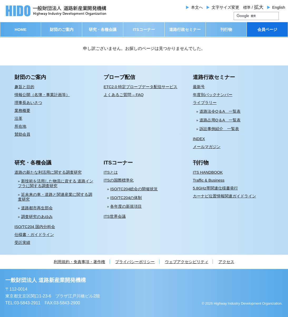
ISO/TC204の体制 (126, 197)
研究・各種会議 (102, 29)
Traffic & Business (208, 180)
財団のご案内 (62, 29)
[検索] (250, 16)
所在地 (20, 126)
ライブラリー (205, 102)
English (278, 7)
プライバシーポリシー (135, 261)
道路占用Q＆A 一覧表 (220, 120)
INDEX (199, 138)
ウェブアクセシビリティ (186, 261)
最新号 (199, 86)
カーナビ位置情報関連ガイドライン (224, 196)
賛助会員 (22, 134)
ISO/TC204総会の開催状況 (134, 189)
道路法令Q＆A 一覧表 (220, 111)
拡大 (258, 7)
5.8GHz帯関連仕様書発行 (215, 188)
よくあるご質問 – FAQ (124, 94)
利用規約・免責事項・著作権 (79, 261)
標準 (247, 7)
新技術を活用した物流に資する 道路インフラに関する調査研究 (55, 183)
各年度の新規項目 (126, 206)
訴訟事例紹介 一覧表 (219, 128)
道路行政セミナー (185, 29)
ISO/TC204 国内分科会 (34, 226)
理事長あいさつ (28, 102)
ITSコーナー (144, 29)
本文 (197, 7)
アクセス (226, 261)
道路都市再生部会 (37, 208)
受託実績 (22, 242)
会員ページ (267, 29)
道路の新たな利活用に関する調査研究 (48, 172)
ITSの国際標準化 (118, 180)
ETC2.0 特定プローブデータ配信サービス (140, 86)
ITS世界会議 (114, 216)
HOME (21, 29)
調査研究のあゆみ (37, 216)
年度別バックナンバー (212, 94)
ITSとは (111, 172)
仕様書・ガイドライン (34, 234)
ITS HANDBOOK (208, 172)
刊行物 (226, 29)
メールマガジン (207, 146)
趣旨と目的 (24, 86)
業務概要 (22, 110)
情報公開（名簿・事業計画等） (42, 94)
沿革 (18, 118)
